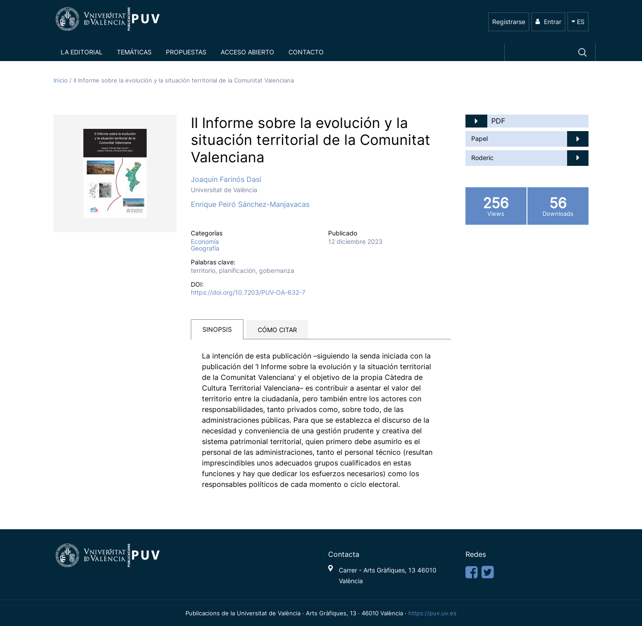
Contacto (306, 52)
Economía (205, 241)
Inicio (62, 80)
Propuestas (186, 52)
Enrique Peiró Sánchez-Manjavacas (250, 204)
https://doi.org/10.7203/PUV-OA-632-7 (248, 292)
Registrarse (508, 21)
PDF (498, 120)
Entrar (548, 21)
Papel (479, 138)
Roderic (482, 157)
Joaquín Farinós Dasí (226, 179)
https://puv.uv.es (432, 613)
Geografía (205, 248)
